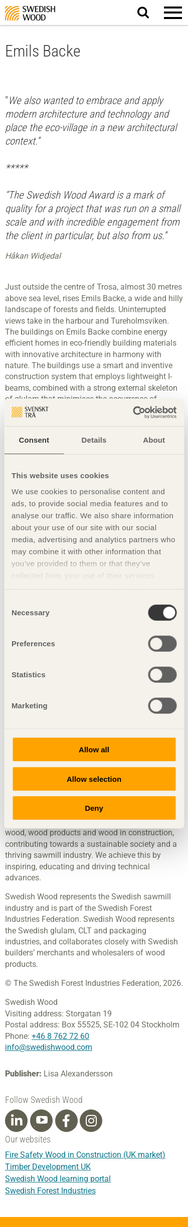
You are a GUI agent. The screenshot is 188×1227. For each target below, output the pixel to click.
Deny (94, 808)
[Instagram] (91, 1121)
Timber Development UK (48, 1166)
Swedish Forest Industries (50, 1190)
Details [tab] (94, 440)
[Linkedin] (16, 1121)
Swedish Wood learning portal (58, 1178)
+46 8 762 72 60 (60, 1036)
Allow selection (94, 778)
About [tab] (154, 440)
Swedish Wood (30, 13)
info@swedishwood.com (48, 1047)
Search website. (149, 12)
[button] (173, 12)
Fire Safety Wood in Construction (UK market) (85, 1154)
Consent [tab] (34, 440)
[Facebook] (66, 1121)
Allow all (94, 749)
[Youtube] (41, 1120)
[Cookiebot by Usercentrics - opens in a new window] (133, 412)
